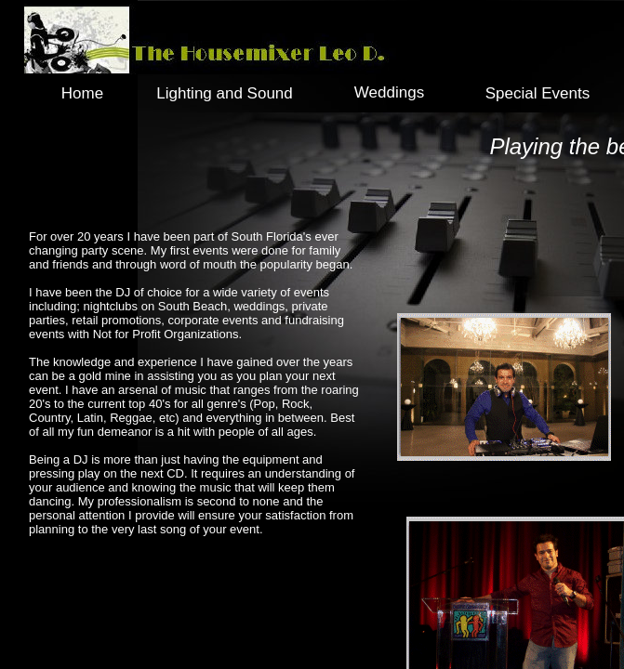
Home (82, 93)
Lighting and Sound (224, 93)
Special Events (537, 93)
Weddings (389, 92)
